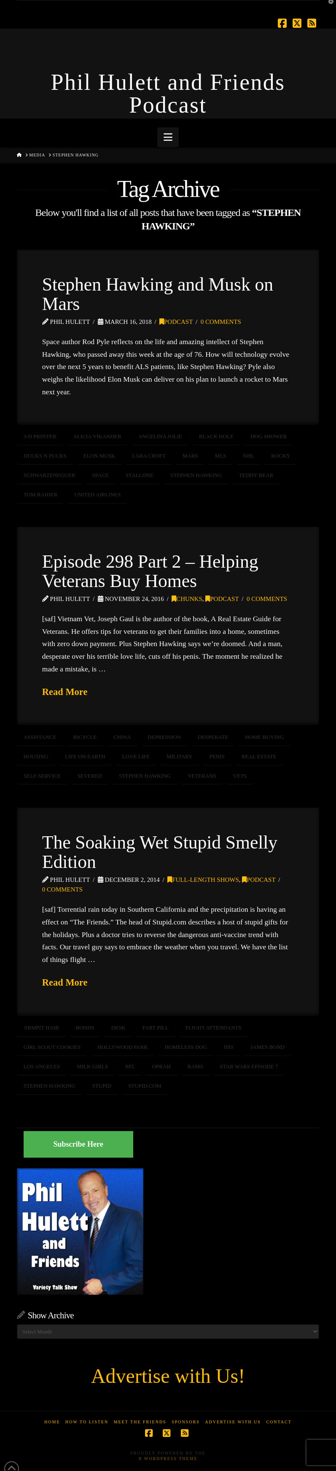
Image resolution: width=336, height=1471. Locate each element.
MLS (220, 456)
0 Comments (221, 321)
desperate (213, 737)
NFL (130, 1066)
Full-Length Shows (203, 879)
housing (36, 756)
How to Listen (86, 1422)
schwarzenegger (49, 475)
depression (164, 737)
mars (190, 456)
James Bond (267, 1047)
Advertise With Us (233, 1422)
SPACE (100, 475)
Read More (65, 692)
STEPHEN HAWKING (196, 475)
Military (180, 756)
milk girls (92, 1066)
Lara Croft (149, 456)
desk (118, 1027)
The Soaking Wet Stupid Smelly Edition (159, 852)
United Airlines (97, 494)
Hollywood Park (122, 1047)
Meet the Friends (140, 1422)
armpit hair (41, 1027)
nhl (249, 456)
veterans (202, 776)
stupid (102, 1086)
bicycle (85, 737)
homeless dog (186, 1047)
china (122, 737)
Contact (278, 1422)
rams (195, 1066)
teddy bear (256, 475)
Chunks (187, 598)
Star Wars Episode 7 (249, 1066)
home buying (264, 737)
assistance (40, 737)
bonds (85, 1027)
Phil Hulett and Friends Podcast (168, 93)
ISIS (229, 1047)
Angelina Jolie (160, 436)
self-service (42, 776)
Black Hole (216, 436)
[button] (168, 137)
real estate (259, 756)
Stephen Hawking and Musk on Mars (157, 294)
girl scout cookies (52, 1047)
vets (240, 776)
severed (90, 776)
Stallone (139, 475)
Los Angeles (42, 1066)
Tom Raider (40, 494)
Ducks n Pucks (45, 456)
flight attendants (213, 1027)
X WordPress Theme (167, 1458)
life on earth (85, 756)
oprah (161, 1066)
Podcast (176, 321)
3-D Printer (40, 436)
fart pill (155, 1027)
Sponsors (186, 1422)
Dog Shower (268, 436)
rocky (280, 456)
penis (217, 756)
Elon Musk (99, 456)
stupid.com (144, 1086)
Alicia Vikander (97, 436)
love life (136, 756)
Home (52, 1422)
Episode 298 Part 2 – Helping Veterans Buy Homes (150, 571)
